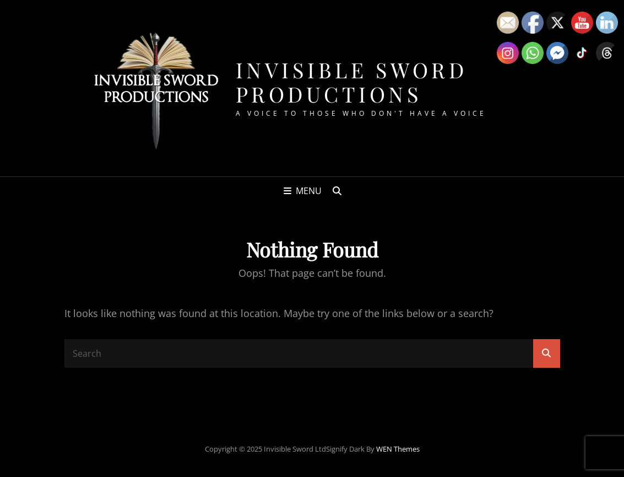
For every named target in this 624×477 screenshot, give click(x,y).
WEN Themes (398, 449)
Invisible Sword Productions (352, 82)
